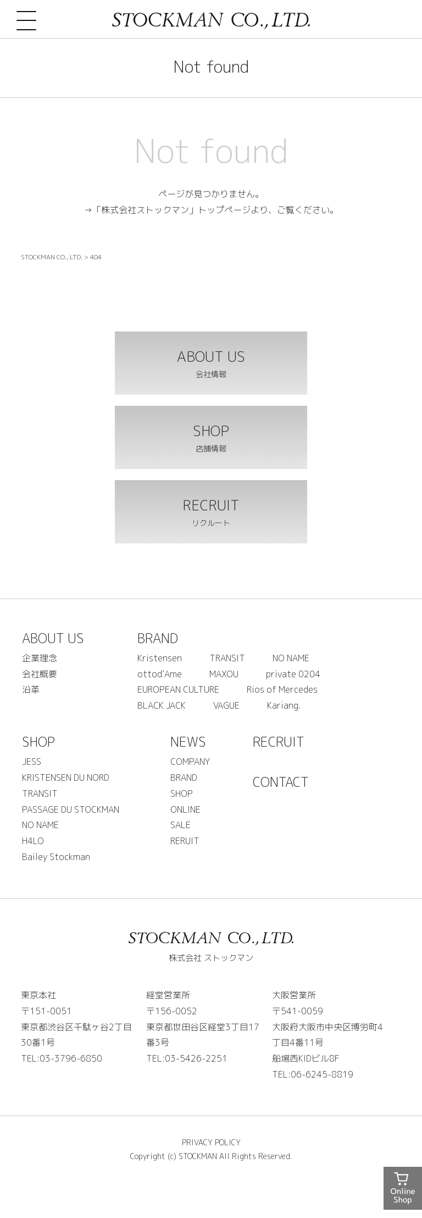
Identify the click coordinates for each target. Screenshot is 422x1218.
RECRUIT (278, 741)
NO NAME (291, 658)
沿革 (31, 689)
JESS (31, 761)
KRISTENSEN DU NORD (65, 777)
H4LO (33, 841)
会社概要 (39, 674)
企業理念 (39, 658)
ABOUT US (53, 638)
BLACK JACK (161, 705)
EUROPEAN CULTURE (178, 689)
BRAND (157, 638)
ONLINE (185, 809)
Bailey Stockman (56, 857)
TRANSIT (227, 658)
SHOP (38, 741)
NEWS (188, 741)
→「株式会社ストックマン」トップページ (167, 210)
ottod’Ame (159, 674)
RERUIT (184, 841)
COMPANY (190, 761)
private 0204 (293, 674)
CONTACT (281, 782)
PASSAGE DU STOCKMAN (70, 809)
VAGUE (226, 705)
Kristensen (159, 658)
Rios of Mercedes (282, 689)
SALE (180, 825)
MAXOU (223, 674)
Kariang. (283, 705)
